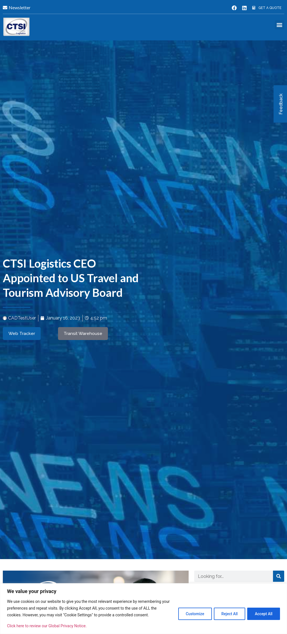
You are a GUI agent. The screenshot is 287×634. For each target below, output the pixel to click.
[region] (143, 605)
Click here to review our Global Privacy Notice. (47, 626)
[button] (279, 24)
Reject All (227, 610)
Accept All (263, 610)
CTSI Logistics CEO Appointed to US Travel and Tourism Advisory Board (71, 278)
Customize (191, 610)
